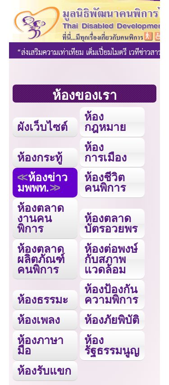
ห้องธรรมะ (42, 299)
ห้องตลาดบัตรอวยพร (110, 223)
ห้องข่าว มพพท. (42, 182)
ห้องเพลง (38, 319)
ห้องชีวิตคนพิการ (105, 182)
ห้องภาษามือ (40, 345)
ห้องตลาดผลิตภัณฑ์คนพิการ (41, 259)
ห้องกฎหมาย (105, 121)
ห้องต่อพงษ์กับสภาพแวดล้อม (110, 259)
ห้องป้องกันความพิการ (111, 294)
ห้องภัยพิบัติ (111, 319)
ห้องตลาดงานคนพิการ (40, 218)
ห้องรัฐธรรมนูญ (111, 345)
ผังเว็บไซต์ (42, 127)
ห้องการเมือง (105, 152)
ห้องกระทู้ (39, 157)
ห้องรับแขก (44, 370)
